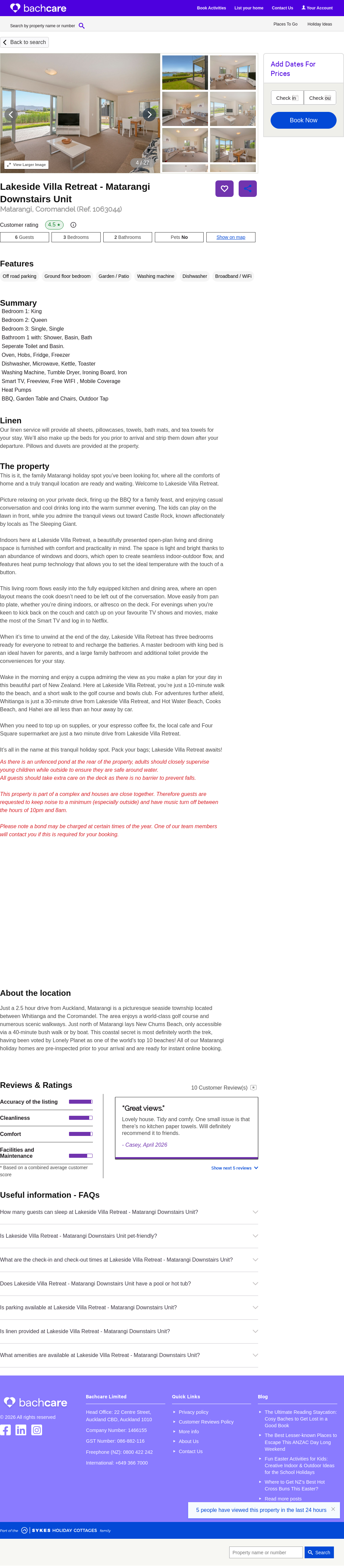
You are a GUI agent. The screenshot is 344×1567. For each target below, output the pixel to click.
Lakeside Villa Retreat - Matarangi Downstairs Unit (75, 192)
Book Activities (211, 8)
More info (189, 1431)
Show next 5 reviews (231, 1167)
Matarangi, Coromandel (61, 209)
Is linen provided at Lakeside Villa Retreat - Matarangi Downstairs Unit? (129, 1331)
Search (322, 1552)
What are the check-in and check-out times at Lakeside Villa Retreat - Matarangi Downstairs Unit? (129, 1260)
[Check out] (320, 97)
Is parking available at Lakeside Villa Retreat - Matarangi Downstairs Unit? (129, 1307)
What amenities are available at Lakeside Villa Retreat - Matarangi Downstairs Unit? (129, 1355)
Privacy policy (193, 1412)
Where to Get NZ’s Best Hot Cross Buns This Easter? (295, 1485)
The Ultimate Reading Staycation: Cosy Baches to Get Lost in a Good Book (301, 1418)
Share (248, 188)
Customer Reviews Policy (206, 1422)
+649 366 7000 (131, 1463)
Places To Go (286, 24)
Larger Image (26, 165)
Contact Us (282, 8)
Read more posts (283, 1498)
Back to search (28, 42)
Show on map (230, 237)
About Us (189, 1441)
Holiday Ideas (320, 24)
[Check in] (287, 97)
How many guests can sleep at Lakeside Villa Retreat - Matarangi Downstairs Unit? (129, 1212)
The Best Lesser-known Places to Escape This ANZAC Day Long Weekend (301, 1442)
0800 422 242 (138, 1452)
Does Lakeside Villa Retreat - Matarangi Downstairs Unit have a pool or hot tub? (129, 1283)
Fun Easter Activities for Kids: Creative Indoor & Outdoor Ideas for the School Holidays (300, 1465)
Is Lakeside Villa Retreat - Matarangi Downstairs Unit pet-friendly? (129, 1236)
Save (224, 188)
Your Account (317, 7)
